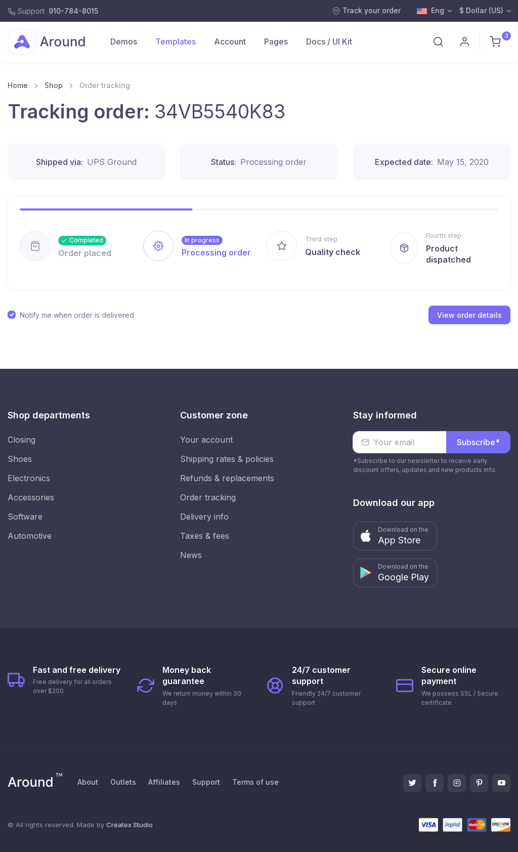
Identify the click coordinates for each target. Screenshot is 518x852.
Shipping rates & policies (227, 459)
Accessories (31, 497)
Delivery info (204, 517)
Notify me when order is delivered (77, 315)
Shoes (20, 459)
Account (230, 41)
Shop (54, 85)
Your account (206, 440)
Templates (175, 41)
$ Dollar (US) (481, 10)
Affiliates (164, 782)
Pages (276, 41)
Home (18, 85)
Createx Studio (129, 825)
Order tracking (208, 497)
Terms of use (255, 782)
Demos (123, 41)
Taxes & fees (204, 536)
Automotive (30, 536)
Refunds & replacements (227, 478)
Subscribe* (478, 442)
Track (366, 10)
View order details (469, 315)
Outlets (123, 782)
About (87, 782)
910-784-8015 (73, 11)
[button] (395, 536)
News (191, 555)
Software (25, 517)
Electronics (29, 478)
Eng (430, 11)
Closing (21, 440)
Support (206, 782)
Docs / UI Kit (329, 41)
